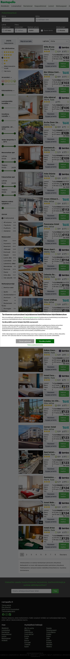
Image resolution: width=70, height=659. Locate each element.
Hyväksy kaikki (45, 341)
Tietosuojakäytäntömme (35, 345)
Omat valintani (25, 341)
